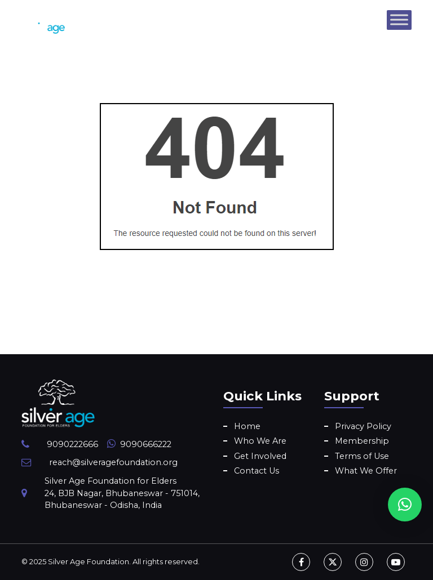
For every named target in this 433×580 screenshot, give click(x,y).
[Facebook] (301, 562)
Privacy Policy (363, 426)
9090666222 (145, 444)
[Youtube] (396, 562)
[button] (405, 504)
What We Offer (366, 471)
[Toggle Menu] (399, 19)
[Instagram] (364, 562)
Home (247, 426)
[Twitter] (333, 562)
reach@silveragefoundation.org (113, 462)
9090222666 (72, 444)
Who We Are (260, 441)
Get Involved (260, 456)
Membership (362, 441)
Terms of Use (362, 456)
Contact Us (256, 471)
